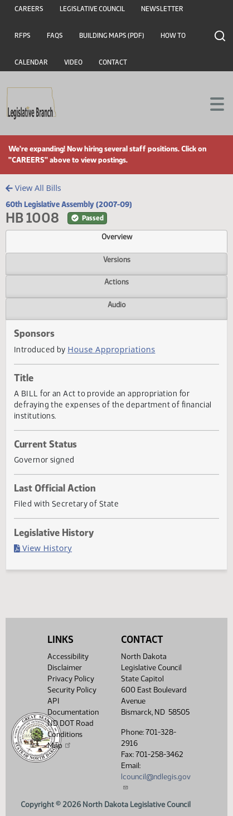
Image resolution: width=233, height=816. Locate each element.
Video (73, 62)
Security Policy (71, 690)
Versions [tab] (116, 259)
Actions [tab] (116, 281)
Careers (28, 9)
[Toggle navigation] (211, 103)
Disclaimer (64, 667)
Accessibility (68, 656)
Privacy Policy (70, 679)
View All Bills (33, 188)
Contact (113, 62)
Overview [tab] (116, 236)
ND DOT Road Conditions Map (70, 734)
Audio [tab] (117, 304)
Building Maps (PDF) (111, 36)
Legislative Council (92, 9)
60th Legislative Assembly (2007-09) (69, 204)
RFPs (22, 36)
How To (173, 36)
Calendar (31, 62)
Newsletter (162, 9)
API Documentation (73, 706)
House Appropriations (111, 349)
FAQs (55, 36)
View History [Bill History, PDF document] (43, 548)
